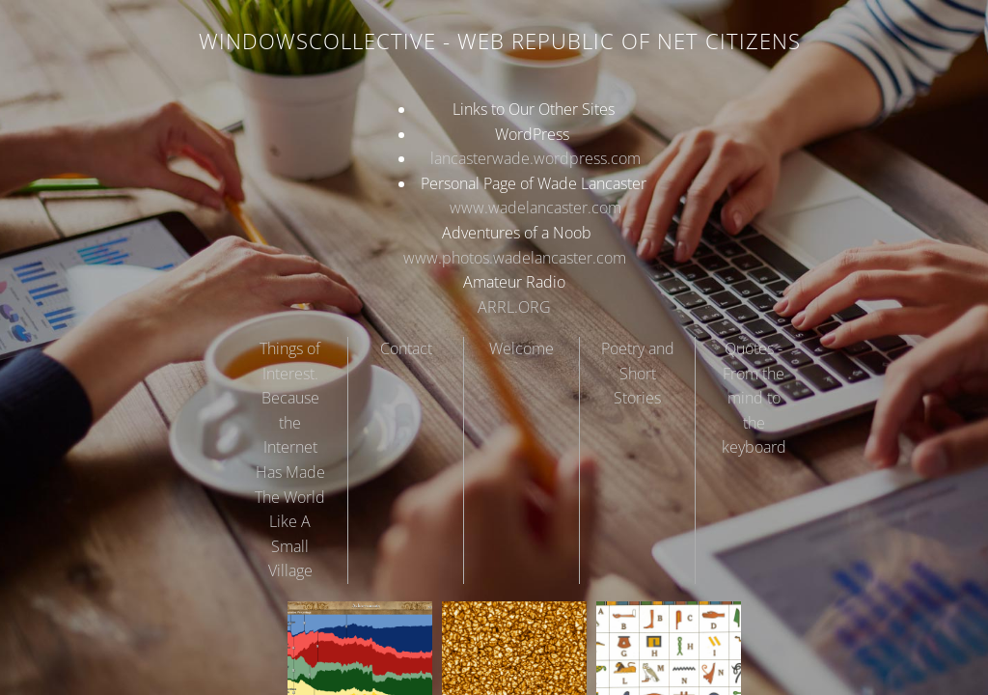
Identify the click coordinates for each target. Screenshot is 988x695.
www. (469, 207)
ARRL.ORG (514, 307)
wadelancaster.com (554, 207)
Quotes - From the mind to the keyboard (754, 398)
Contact (406, 348)
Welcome (521, 348)
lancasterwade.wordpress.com (533, 158)
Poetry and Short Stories (637, 373)
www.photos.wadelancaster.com (514, 257)
